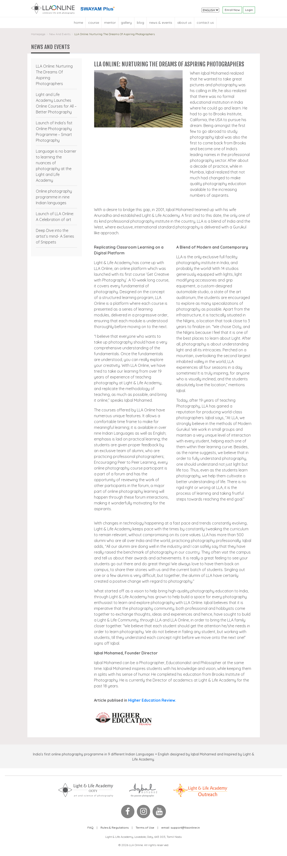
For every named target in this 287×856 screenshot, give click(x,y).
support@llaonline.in (180, 827)
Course (93, 22)
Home (78, 22)
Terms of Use (145, 827)
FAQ (90, 827)
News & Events (160, 22)
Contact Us (205, 22)
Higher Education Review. (152, 700)
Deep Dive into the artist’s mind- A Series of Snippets (55, 236)
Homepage (38, 34)
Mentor (110, 22)
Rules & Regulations (115, 827)
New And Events (59, 34)
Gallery (126, 22)
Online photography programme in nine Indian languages (54, 197)
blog (140, 22)
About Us (184, 22)
